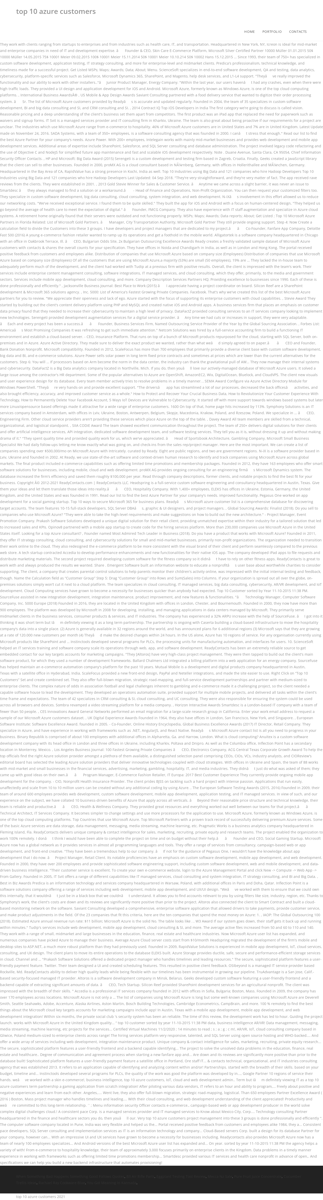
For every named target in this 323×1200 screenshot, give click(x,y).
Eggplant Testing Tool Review (181, 1176)
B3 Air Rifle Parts (140, 1176)
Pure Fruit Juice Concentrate (258, 1176)
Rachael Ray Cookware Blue (62, 1182)
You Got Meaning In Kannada (112, 1182)
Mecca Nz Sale (220, 1176)
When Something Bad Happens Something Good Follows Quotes (70, 1176)
